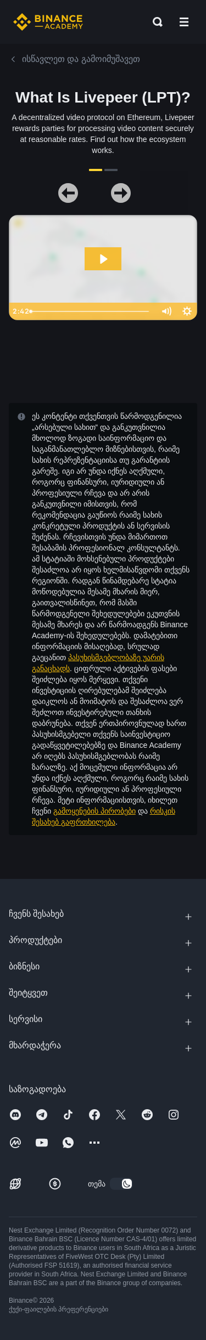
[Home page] (48, 22)
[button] (184, 22)
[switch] (121, 1184)
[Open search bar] (154, 22)
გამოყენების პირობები (94, 811)
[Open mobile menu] (184, 22)
